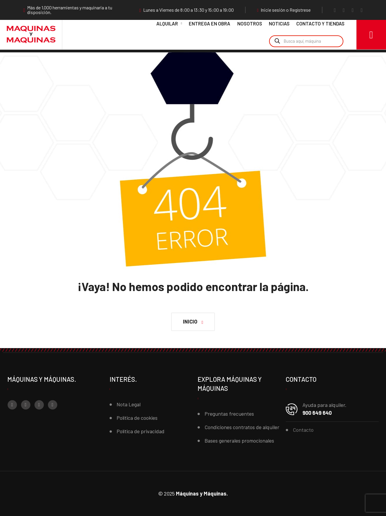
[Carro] (371, 34)
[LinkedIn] (362, 10)
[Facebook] (335, 10)
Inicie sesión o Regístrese (284, 10)
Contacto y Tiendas (320, 23)
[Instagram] (344, 10)
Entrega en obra (209, 23)
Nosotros (249, 23)
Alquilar (167, 23)
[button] (193, 322)
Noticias (279, 23)
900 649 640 (317, 413)
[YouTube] (353, 10)
